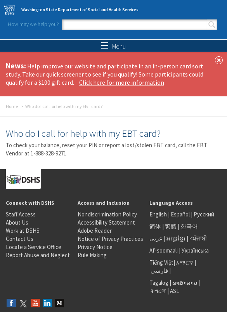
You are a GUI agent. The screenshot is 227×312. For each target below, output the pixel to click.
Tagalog (158, 282)
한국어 (189, 226)
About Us (17, 222)
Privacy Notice (95, 247)
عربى (156, 238)
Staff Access (21, 214)
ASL (174, 291)
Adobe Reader (95, 230)
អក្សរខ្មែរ (175, 238)
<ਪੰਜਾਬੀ (198, 238)
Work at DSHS (23, 230)
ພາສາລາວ (184, 282)
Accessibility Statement (106, 222)
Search (211, 24)
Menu (113, 46)
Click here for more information (121, 82)
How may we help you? (33, 24)
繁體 (171, 226)
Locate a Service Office (33, 247)
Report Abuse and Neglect (38, 255)
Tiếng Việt (161, 262)
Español (180, 214)
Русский (204, 214)
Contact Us (19, 238)
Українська (195, 250)
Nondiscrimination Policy (107, 214)
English (158, 214)
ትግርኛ (158, 291)
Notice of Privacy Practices (110, 238)
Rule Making (92, 255)
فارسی (158, 270)
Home (12, 106)
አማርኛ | (186, 262)
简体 (155, 226)
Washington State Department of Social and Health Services (80, 9)
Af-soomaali (163, 250)
